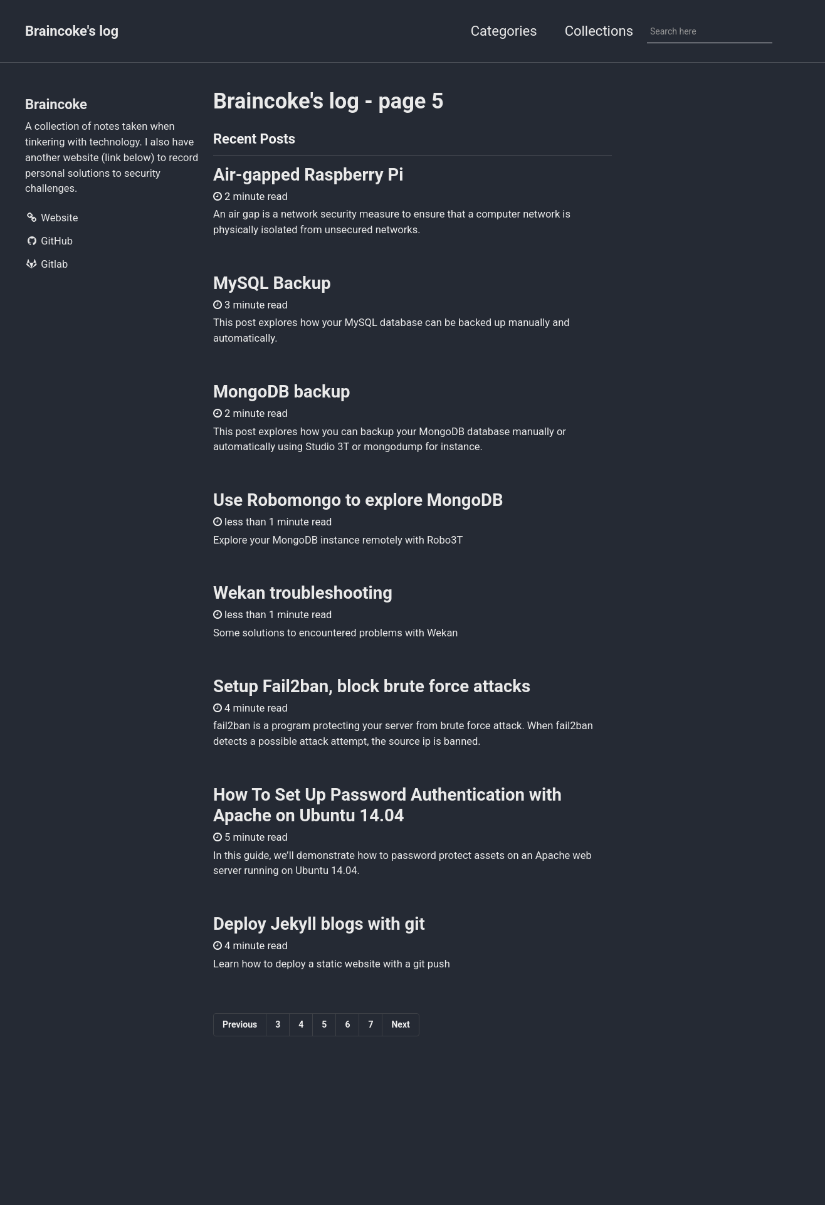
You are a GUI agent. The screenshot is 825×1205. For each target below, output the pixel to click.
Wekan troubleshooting (302, 592)
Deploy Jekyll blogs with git (319, 923)
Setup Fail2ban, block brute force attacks (371, 686)
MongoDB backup (281, 391)
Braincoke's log (71, 31)
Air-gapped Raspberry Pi (308, 174)
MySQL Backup (272, 283)
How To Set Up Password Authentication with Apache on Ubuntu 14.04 (387, 805)
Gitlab (46, 264)
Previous (240, 1024)
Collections (599, 31)
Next (400, 1024)
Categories (504, 31)
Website (51, 218)
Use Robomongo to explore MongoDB (358, 500)
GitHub (49, 241)
